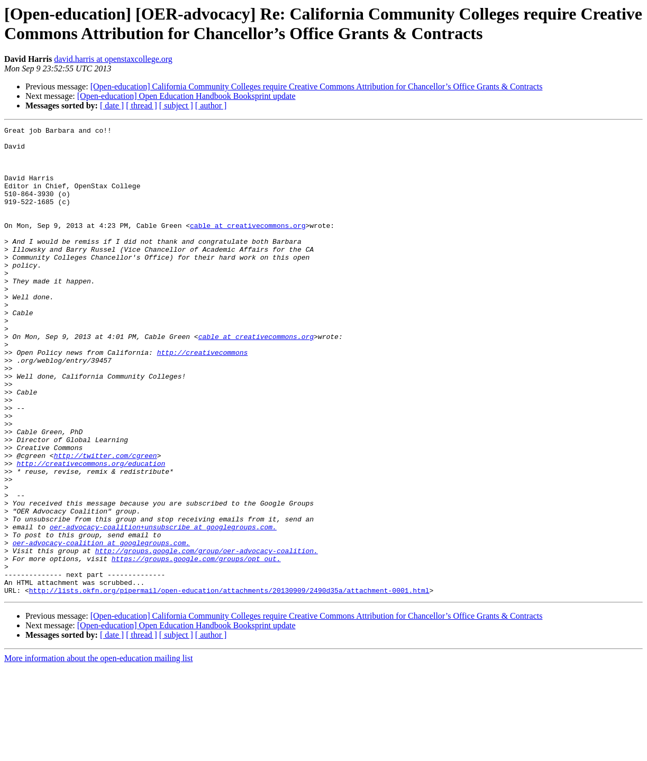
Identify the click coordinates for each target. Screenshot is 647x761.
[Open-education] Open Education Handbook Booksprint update (186, 95)
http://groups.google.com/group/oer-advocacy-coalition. (206, 636)
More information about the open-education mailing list (98, 751)
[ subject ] (176, 105)
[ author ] (211, 105)
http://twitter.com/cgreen (105, 522)
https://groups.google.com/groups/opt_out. (196, 645)
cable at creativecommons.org (247, 246)
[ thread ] (141, 105)
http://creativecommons (202, 398)
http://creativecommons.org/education (90, 531)
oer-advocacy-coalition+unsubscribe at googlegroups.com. (163, 607)
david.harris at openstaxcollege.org (113, 58)
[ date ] (112, 105)
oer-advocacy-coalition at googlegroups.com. (101, 626)
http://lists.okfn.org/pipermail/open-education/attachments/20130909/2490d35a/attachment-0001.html (229, 684)
